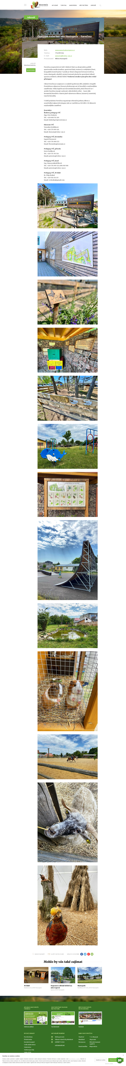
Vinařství (81, 1037)
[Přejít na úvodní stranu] (39, 5)
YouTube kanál (55, 1026)
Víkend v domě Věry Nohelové (64, 1039)
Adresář (93, 5)
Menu (25, 5)
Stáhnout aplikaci (29, 1026)
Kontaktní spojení (29, 1042)
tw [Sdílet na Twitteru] (85, 954)
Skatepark (81, 986)
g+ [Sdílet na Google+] (88, 954)
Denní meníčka (83, 1046)
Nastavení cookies (109, 1063)
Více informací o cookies (74, 1059)
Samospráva (73, 5)
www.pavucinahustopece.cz (65, 50)
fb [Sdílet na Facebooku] (81, 954)
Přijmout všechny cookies (116, 1060)
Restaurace (82, 1042)
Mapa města (93, 1046)
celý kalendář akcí (60, 1045)
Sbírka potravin (59, 1037)
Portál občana (28, 1037)
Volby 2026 (27, 1052)
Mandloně (82, 1039)
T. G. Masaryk (94, 1037)
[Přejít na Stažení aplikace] (35, 1018)
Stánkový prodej (29, 1050)
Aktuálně (55, 5)
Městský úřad (83, 5)
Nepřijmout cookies (100, 1060)
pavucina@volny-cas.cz (63, 56)
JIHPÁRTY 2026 (59, 1042)
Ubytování (93, 1039)
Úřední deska (28, 1039)
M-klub (27, 986)
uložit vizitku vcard (57, 954)
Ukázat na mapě (40, 954)
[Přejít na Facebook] (90, 1018)
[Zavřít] (123, 1055)
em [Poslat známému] (92, 954)
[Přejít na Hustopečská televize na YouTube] (63, 1018)
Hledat (100, 5)
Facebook (81, 1026)
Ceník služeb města (29, 1044)
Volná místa (27, 1047)
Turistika (63, 5)
